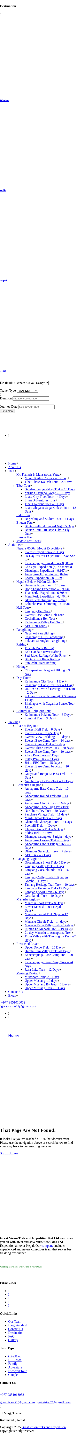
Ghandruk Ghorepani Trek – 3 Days (48, 822)
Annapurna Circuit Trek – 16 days (47, 803)
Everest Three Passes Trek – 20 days (48, 748)
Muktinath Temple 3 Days (42, 977)
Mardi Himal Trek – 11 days (43, 818)
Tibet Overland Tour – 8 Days (44, 504)
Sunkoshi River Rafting (40, 663)
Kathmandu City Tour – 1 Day (45, 681)
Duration (6, 398)
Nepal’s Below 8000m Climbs (36, 581)
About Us (14, 467)
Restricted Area (26, 943)
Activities (14, 544)
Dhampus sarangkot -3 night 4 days (48, 836)
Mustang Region (27, 973)
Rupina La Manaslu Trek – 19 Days (48, 929)
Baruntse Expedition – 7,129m (45, 585)
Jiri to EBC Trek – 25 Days (42, 762)
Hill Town (15, 1360)
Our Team (14, 1321)
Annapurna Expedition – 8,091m (46, 574)
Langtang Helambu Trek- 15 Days (47, 888)
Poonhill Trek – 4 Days (40, 825)
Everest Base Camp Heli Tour (44, 615)
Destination (7, 382)
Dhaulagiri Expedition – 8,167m (46, 570)
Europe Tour (24, 537)
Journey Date (8, 406)
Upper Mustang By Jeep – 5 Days (47, 984)
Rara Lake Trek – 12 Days (42, 969)
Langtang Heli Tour (38, 611)
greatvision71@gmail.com (18, 1006)
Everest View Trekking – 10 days (46, 737)
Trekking (14, 722)
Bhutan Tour (24, 522)
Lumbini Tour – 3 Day (39, 718)
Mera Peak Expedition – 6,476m (46, 596)
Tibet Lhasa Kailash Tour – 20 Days (48, 482)
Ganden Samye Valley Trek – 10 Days (50, 489)
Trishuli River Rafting (39, 648)
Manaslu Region (27, 899)
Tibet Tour (23, 485)
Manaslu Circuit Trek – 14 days (45, 921)
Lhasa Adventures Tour (40, 500)
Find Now (7, 411)
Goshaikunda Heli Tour (40, 618)
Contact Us (15, 991)
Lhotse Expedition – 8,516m (43, 578)
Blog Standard (17, 1325)
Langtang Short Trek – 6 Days (44, 892)
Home (12, 463)
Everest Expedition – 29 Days (44, 552)
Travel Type (8, 390)
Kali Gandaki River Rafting (43, 652)
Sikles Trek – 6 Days (38, 833)
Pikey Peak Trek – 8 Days (42, 755)
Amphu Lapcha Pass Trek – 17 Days (49, 781)
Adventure (15, 1367)
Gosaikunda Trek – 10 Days (43, 895)
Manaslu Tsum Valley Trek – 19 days (49, 925)
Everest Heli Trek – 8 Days (42, 729)
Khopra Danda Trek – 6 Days (44, 829)
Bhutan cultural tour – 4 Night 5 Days (49, 526)
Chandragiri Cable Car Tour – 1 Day (48, 685)
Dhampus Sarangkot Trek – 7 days (47, 851)
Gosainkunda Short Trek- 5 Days (46, 862)
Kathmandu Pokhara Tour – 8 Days (48, 714)
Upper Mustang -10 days (41, 980)
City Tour (14, 1356)
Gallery (13, 1340)
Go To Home (9, 1153)
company (47, 1245)
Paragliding (24, 629)
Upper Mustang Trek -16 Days (45, 988)
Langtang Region (27, 858)
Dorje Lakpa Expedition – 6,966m (47, 589)
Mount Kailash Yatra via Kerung (46, 478)
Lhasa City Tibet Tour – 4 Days (45, 496)
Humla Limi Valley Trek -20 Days (47, 951)
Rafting (21, 644)
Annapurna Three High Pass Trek (47, 807)
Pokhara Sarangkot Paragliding (45, 640)
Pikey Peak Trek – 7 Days (42, 759)
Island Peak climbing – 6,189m (45, 600)
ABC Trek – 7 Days (38, 855)
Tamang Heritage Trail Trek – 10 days (50, 884)
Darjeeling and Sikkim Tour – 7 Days (49, 519)
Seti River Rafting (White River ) (47, 655)
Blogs (12, 995)
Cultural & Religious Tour (33, 711)
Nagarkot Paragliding (39, 633)
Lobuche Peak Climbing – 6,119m (47, 604)
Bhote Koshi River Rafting (42, 659)
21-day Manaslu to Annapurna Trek (48, 932)
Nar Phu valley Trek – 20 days (45, 810)
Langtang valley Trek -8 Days (44, 866)
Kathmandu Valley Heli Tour (43, 622)
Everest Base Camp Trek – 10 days (48, 751)
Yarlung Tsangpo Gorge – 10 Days (47, 493)
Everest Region (26, 725)
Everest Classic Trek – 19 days (45, 744)
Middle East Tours (28, 541)
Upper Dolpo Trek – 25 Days (44, 947)
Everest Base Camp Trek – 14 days (48, 740)
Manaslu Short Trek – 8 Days (44, 903)
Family (12, 1363)
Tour (11, 471)
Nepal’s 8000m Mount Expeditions (39, 548)
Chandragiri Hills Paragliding (44, 637)
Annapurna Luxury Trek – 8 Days (47, 840)
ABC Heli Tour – (36, 626)
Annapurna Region (28, 785)
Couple (13, 1374)
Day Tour (22, 677)
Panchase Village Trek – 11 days (46, 814)
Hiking (20, 666)
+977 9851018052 (13, 1002)
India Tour (23, 515)
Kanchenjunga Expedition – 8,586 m (49, 563)
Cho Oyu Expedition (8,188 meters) (48, 567)
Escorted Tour (17, 1371)
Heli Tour (22, 607)
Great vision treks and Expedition (44, 1427)
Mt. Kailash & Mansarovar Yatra (38, 474)
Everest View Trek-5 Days (42, 733)
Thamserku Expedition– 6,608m (46, 592)
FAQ (11, 1336)
